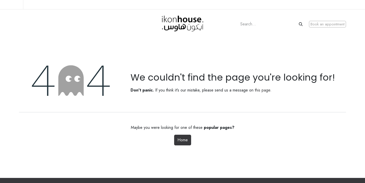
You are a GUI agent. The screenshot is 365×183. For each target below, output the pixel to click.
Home (182, 140)
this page (262, 90)
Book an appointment (327, 24)
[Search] (301, 24)
